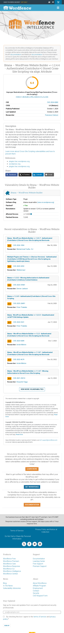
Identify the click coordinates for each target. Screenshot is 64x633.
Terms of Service (17, 531)
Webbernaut (21, 270)
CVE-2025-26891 (19, 303)
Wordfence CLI (9, 569)
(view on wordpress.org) (45, 202)
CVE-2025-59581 (19, 285)
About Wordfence (40, 583)
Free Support (38, 564)
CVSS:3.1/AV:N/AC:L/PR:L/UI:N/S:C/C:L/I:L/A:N (32, 97)
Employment (38, 588)
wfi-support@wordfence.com (48, 440)
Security (36, 593)
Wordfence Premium (11, 561)
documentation (15, 54)
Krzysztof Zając (22, 382)
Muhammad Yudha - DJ (25, 249)
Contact (36, 591)
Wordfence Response (11, 566)
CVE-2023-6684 (18, 341)
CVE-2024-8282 (52, 102)
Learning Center (39, 561)
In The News (8, 586)
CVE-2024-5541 (18, 322)
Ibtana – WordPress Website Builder (27, 192)
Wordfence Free (9, 559)
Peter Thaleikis (22, 307)
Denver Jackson (22, 288)
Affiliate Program (39, 586)
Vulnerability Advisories (12, 588)
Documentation (39, 559)
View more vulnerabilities (32, 389)
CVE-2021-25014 (19, 378)
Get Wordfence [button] (32, 487)
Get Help (24, 2)
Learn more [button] (32, 469)
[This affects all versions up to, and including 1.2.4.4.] (31, 214)
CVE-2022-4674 (18, 359)
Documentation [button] (32, 505)
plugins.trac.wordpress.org (19, 161)
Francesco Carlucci (51, 115)
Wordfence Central (10, 574)
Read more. (19, 434)
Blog (5, 583)
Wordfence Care (9, 564)
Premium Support (39, 566)
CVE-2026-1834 (18, 245)
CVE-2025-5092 (18, 266)
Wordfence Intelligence (12, 571)
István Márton (21, 345)
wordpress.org (14, 164)
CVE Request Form (40, 596)
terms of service (40, 617)
